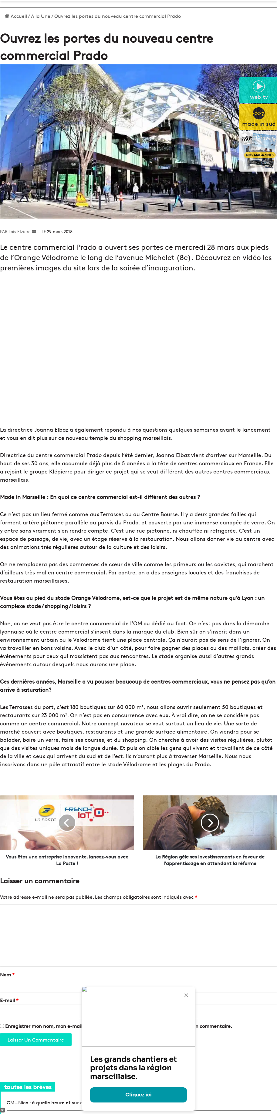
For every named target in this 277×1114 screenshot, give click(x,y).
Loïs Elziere (19, 231)
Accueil (16, 15)
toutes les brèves (28, 1086)
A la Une (40, 15)
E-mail (9, 1000)
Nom (7, 974)
